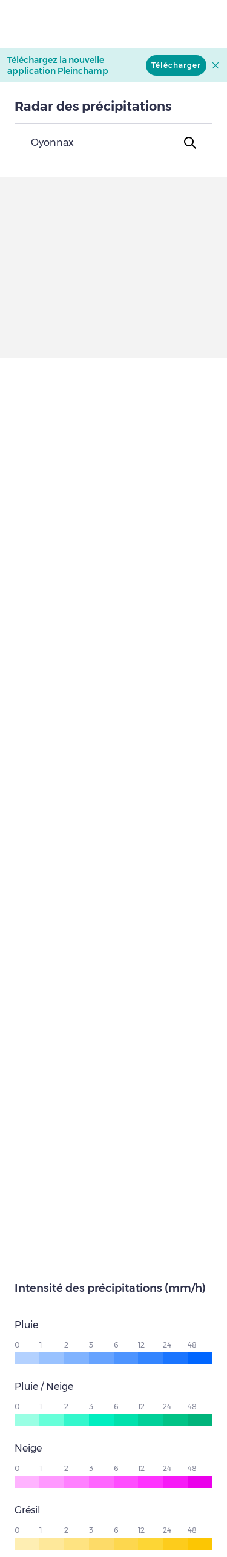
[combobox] (113, 142)
